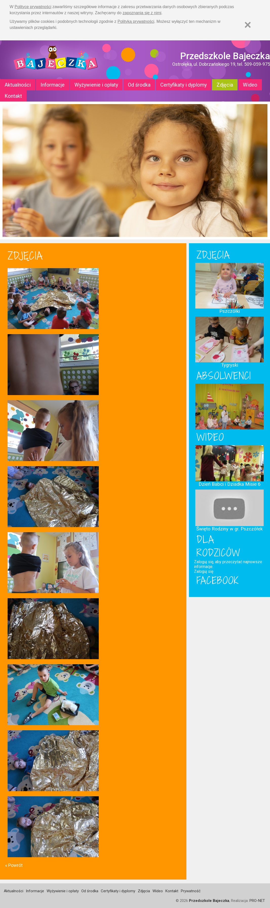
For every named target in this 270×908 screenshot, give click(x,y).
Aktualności (18, 85)
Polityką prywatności (136, 21)
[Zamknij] (247, 25)
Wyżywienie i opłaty (96, 85)
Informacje (53, 85)
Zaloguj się (203, 571)
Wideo (250, 85)
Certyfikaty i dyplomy (183, 85)
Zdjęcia (225, 85)
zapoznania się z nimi (142, 13)
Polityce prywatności (33, 7)
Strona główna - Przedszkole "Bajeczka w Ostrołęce (55, 59)
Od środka (139, 85)
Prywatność (191, 891)
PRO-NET (257, 900)
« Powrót (14, 865)
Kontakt (13, 96)
